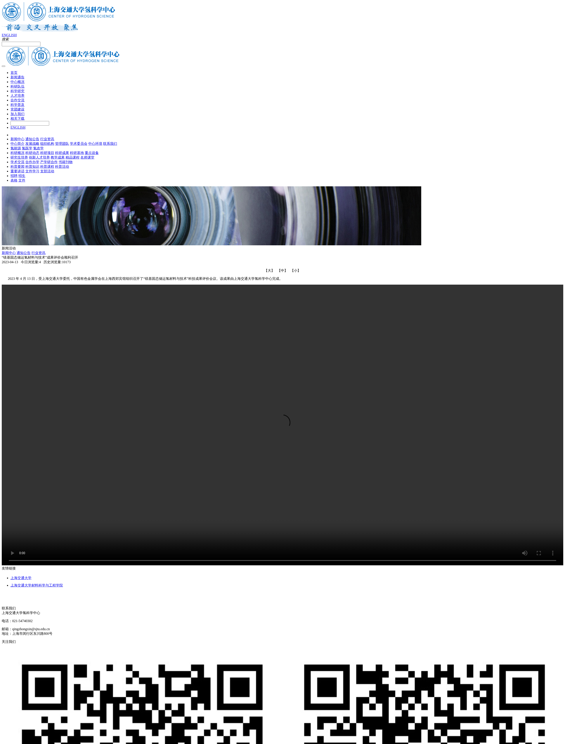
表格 (13, 180)
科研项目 (47, 153)
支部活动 (47, 171)
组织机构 (47, 143)
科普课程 (47, 166)
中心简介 (17, 143)
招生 (21, 176)
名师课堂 (87, 157)
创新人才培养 (39, 157)
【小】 (295, 270)
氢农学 (38, 148)
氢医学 (27, 148)
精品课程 (73, 157)
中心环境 (95, 143)
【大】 (269, 270)
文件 (21, 180)
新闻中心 (17, 139)
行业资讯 (47, 139)
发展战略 (32, 143)
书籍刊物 (66, 162)
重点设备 (92, 153)
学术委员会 (78, 143)
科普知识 (32, 166)
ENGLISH (9, 35)
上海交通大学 (20, 578)
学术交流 (17, 162)
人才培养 (17, 95)
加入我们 (17, 114)
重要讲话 (17, 171)
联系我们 (110, 143)
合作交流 (17, 100)
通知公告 (32, 139)
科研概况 (17, 153)
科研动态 (32, 153)
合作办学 (32, 162)
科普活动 (62, 166)
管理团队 (62, 143)
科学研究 (17, 91)
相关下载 (17, 118)
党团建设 (17, 109)
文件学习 (32, 171)
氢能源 (15, 148)
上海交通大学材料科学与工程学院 (36, 585)
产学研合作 (49, 162)
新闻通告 (17, 77)
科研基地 (77, 153)
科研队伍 (17, 86)
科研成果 (62, 153)
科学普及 (17, 105)
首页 (13, 72)
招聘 (13, 176)
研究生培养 (19, 157)
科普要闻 (17, 166)
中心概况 (17, 82)
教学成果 (58, 157)
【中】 (282, 270)
